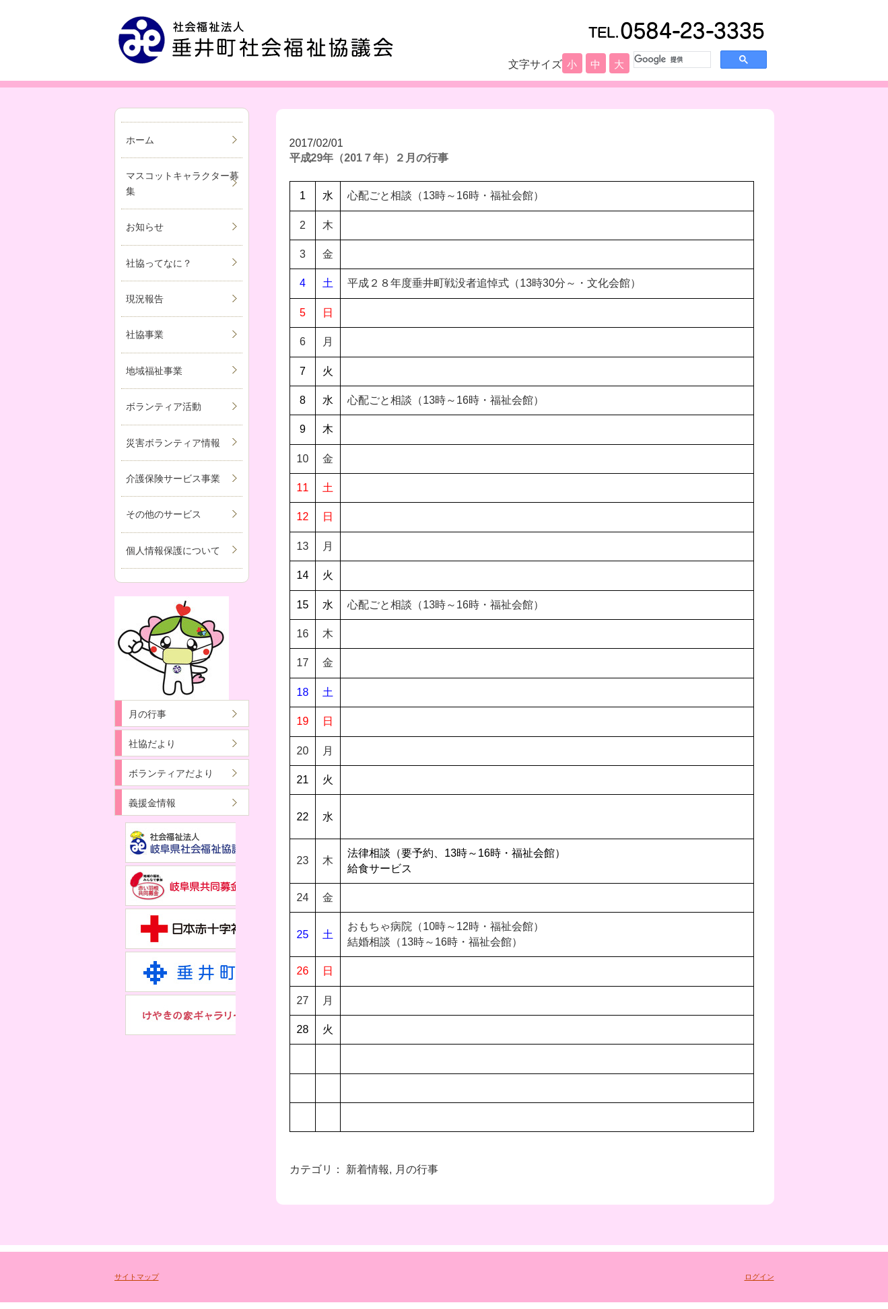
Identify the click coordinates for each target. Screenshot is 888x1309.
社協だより (152, 743)
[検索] (671, 59)
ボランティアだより (171, 773)
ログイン (759, 1277)
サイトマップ (136, 1277)
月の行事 (147, 714)
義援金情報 (152, 803)
